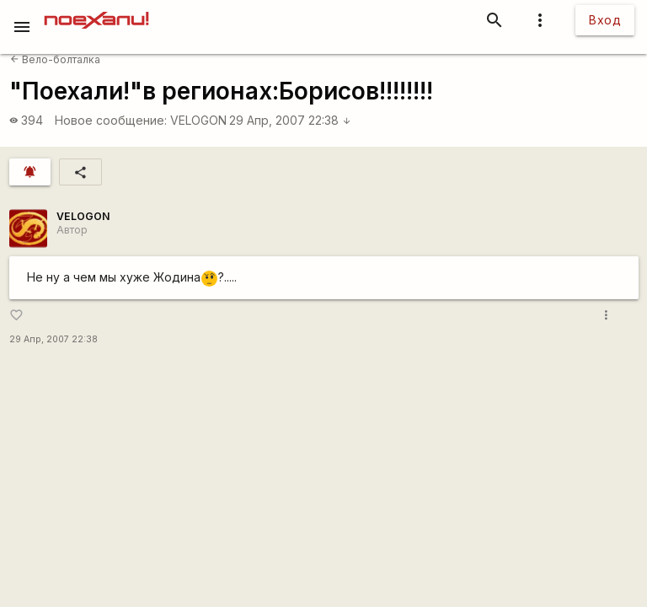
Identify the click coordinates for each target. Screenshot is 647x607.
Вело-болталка (55, 59)
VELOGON (198, 120)
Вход (605, 20)
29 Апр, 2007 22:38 (290, 120)
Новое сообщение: (111, 120)
